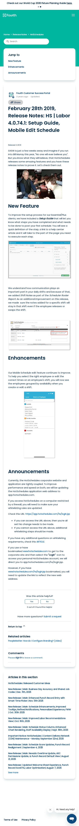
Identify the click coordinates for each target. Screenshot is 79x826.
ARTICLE (40, 541)
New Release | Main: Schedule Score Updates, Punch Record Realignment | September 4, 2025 (38, 746)
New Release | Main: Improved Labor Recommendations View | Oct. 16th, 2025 (37, 720)
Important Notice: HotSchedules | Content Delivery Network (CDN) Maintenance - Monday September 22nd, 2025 (38, 737)
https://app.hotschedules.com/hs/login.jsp (47, 513)
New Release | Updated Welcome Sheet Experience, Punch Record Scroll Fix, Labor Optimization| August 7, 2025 (38, 766)
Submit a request (53, 616)
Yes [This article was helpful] (31, 601)
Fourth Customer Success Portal (33, 93)
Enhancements (16, 66)
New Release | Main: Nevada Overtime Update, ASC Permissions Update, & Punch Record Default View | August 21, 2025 (38, 756)
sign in (18, 657)
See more (13, 772)
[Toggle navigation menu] (73, 15)
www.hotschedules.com (35, 551)
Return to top (17, 626)
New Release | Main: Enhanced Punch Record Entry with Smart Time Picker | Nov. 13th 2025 (36, 699)
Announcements (17, 72)
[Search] (26, 42)
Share (16, 102)
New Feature (14, 61)
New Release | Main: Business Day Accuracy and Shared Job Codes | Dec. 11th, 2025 (38, 691)
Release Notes (20, 34)
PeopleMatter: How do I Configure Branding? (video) (35, 640)
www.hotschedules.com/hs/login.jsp (27, 571)
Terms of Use (10, 819)
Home (7, 34)
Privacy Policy (29, 819)
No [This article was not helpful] (47, 601)
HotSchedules (37, 34)
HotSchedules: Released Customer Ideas (29, 683)
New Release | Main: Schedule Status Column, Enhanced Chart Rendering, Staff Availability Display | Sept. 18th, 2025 (38, 728)
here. (69, 3)
